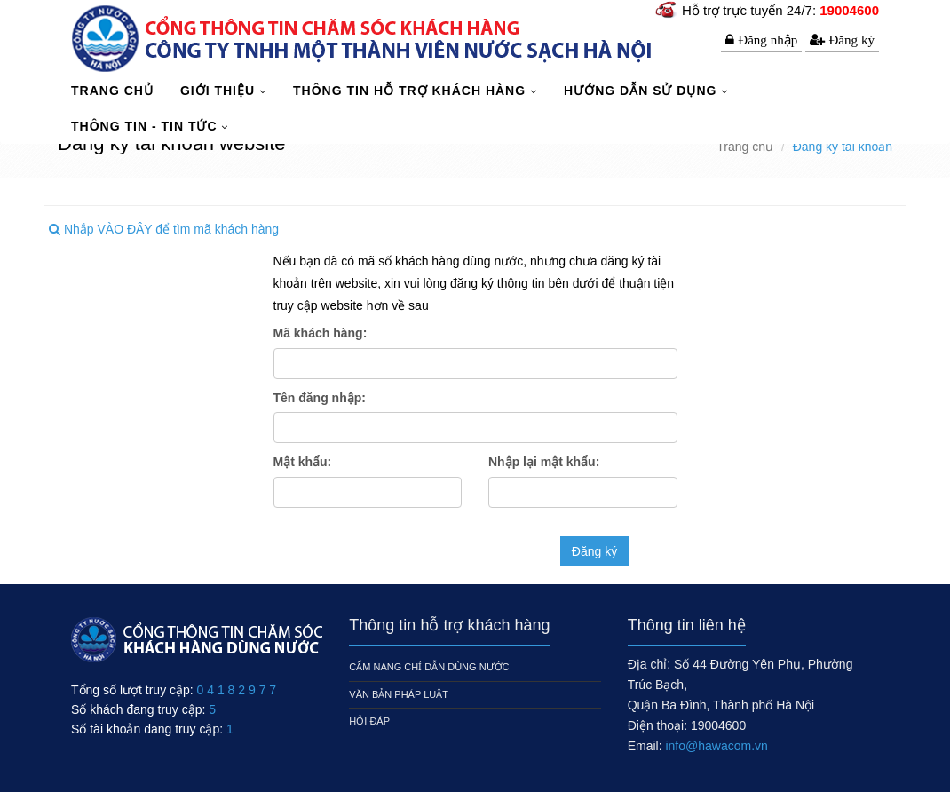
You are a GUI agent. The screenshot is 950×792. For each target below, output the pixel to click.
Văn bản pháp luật (398, 694)
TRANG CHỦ (112, 90)
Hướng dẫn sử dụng (642, 90)
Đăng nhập (767, 39)
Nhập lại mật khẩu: (543, 462)
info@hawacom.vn (716, 746)
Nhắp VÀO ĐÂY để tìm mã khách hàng (164, 229)
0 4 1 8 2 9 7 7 (237, 690)
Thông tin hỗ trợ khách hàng (411, 90)
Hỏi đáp (369, 721)
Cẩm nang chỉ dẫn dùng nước (429, 666)
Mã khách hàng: (320, 333)
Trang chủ (744, 146)
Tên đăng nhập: (319, 398)
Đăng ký (851, 39)
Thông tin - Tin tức (146, 126)
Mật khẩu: (302, 462)
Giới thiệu (219, 90)
